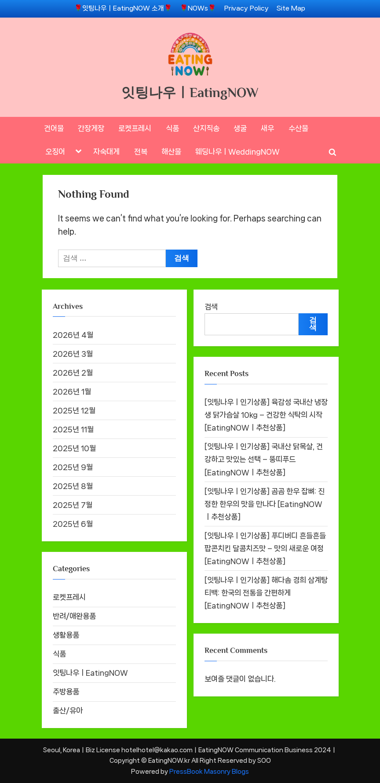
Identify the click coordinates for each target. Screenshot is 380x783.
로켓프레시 (134, 128)
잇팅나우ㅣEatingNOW (190, 92)
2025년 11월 (73, 429)
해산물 (171, 152)
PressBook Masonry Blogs (209, 771)
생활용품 (66, 635)
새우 (267, 128)
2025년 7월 (72, 505)
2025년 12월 (74, 410)
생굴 (240, 128)
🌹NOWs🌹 (198, 8)
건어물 (54, 128)
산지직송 (206, 128)
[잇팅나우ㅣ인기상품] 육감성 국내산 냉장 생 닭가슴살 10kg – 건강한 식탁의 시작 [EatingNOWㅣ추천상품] (266, 414)
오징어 (55, 152)
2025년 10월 (74, 448)
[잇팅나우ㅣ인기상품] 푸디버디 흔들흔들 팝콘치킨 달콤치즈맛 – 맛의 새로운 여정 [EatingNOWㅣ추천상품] (265, 548)
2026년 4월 (73, 335)
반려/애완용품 (74, 616)
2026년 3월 (73, 354)
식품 (172, 128)
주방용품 (66, 692)
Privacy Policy (246, 8)
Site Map (291, 8)
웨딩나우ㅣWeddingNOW (237, 152)
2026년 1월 (72, 391)
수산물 (298, 128)
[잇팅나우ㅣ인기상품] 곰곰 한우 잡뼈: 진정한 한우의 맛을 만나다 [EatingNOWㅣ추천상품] (265, 504)
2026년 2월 (73, 373)
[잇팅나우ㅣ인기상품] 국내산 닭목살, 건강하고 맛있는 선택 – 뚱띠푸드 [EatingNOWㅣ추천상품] (264, 459)
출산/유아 (68, 710)
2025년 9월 (73, 467)
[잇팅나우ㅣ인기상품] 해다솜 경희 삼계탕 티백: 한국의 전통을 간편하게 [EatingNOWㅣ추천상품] (266, 592)
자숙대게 (106, 152)
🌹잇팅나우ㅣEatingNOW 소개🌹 (123, 8)
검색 (211, 307)
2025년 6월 (73, 524)
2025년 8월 (73, 486)
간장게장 (91, 128)
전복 (140, 152)
